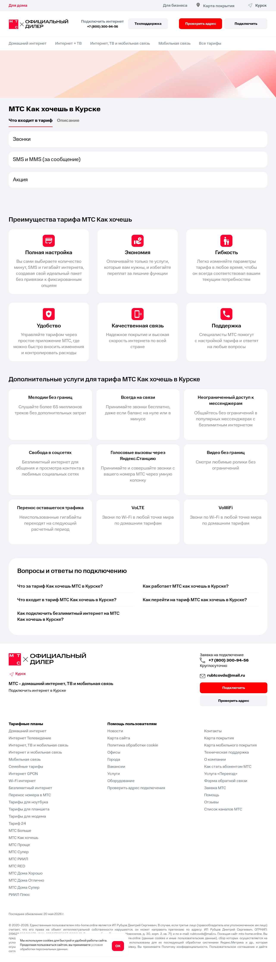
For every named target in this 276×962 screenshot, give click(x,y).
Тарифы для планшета (29, 809)
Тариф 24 (17, 823)
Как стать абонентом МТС (227, 766)
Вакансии (116, 766)
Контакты (213, 731)
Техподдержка (148, 23)
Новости (115, 731)
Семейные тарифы (26, 766)
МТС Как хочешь (23, 837)
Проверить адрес (200, 23)
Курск (21, 674)
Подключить (246, 23)
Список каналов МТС (223, 809)
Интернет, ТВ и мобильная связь (120, 43)
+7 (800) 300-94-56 (102, 27)
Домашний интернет (28, 43)
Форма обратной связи (225, 781)
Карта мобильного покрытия (230, 745)
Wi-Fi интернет (22, 781)
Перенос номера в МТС (30, 795)
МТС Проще (19, 845)
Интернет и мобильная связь (35, 752)
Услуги (113, 773)
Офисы (113, 752)
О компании (215, 759)
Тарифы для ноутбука (28, 802)
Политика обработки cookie (132, 745)
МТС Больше (20, 830)
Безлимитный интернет (30, 788)
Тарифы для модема (27, 816)
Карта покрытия (217, 6)
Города (113, 759)
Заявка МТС (215, 788)
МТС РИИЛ (18, 859)
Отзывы (211, 802)
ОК (118, 946)
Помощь (211, 795)
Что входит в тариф (31, 121)
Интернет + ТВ (68, 43)
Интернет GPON (23, 773)
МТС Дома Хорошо (25, 873)
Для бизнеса (173, 5)
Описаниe (68, 121)
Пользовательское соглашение (232, 947)
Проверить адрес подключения (136, 788)
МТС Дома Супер (24, 887)
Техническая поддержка (226, 752)
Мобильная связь (174, 43)
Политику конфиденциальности (184, 947)
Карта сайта (118, 738)
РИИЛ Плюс (19, 894)
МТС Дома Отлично (26, 880)
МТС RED (17, 866)
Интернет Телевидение (30, 738)
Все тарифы (210, 43)
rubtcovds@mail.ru (224, 675)
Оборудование (121, 781)
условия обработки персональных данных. (61, 947)
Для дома (18, 5)
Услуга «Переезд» (220, 773)
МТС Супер (19, 852)
